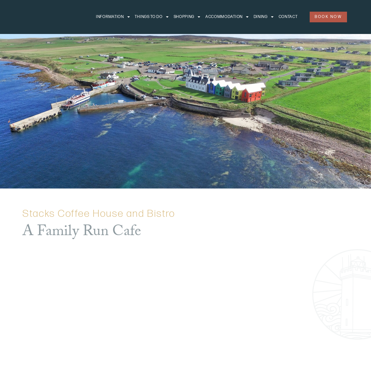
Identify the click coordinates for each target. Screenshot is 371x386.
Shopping (187, 17)
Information (113, 17)
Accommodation (227, 17)
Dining (264, 17)
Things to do (152, 17)
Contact (288, 16)
